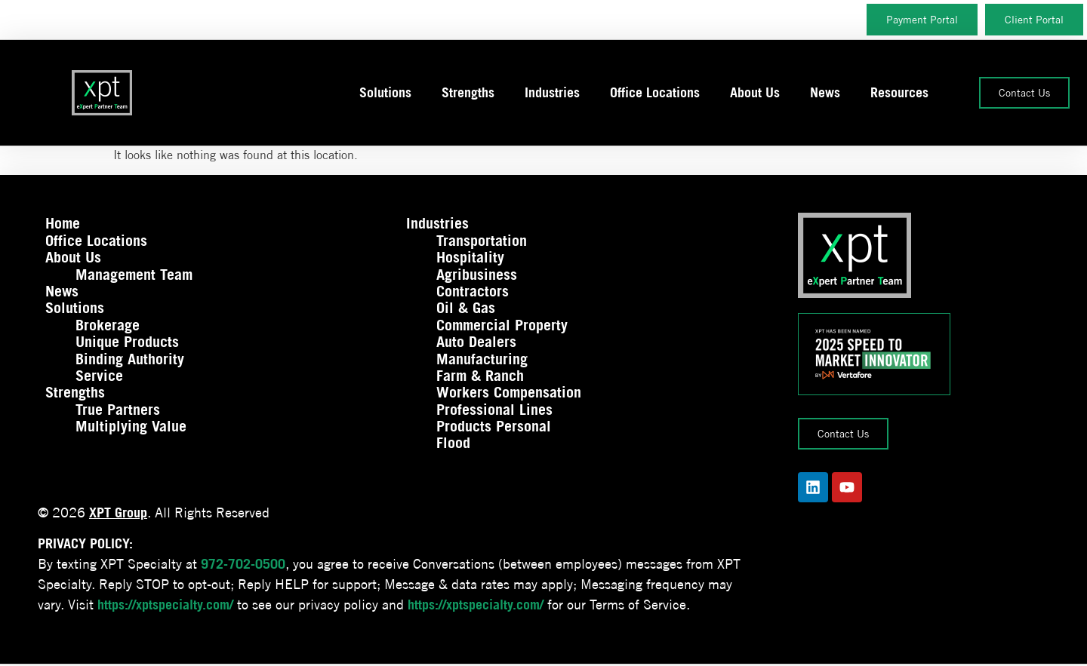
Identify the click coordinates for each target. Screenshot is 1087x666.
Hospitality (470, 257)
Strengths (468, 92)
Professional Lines (494, 410)
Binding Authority (129, 359)
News (825, 92)
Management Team (133, 274)
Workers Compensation (508, 392)
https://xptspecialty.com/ (165, 604)
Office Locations (655, 92)
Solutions (385, 92)
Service (99, 376)
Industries (552, 92)
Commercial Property (502, 325)
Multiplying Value (130, 426)
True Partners (117, 410)
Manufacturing (482, 359)
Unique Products (127, 342)
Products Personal (493, 426)
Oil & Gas (465, 308)
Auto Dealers (476, 342)
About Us (755, 92)
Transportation (481, 241)
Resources (899, 92)
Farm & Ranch (480, 376)
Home (62, 223)
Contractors (472, 291)
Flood (453, 443)
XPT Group (118, 512)
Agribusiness (476, 274)
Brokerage (107, 325)
